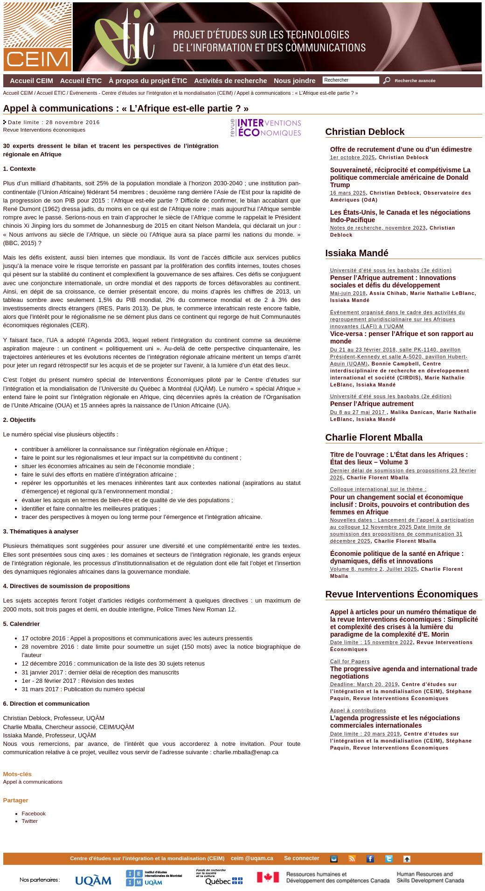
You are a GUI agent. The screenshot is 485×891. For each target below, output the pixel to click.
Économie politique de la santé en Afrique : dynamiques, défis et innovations (397, 557)
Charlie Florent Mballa (374, 437)
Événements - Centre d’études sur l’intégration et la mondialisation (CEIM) (151, 93)
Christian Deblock (365, 131)
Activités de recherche (230, 80)
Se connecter (301, 858)
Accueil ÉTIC (81, 80)
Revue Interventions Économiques (402, 594)
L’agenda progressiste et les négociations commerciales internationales (395, 721)
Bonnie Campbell (395, 363)
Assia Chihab (387, 293)
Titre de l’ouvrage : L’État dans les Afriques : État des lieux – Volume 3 (399, 458)
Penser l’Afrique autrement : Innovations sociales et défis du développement (393, 281)
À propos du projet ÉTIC (148, 80)
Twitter (30, 821)
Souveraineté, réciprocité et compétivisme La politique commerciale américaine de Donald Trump (400, 177)
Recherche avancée (415, 80)
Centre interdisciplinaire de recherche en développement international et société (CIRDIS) (399, 370)
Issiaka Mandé (357, 253)
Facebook (34, 813)
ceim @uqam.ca (252, 858)
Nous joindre (295, 80)
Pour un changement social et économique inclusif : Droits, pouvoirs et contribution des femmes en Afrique (400, 504)
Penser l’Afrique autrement (372, 403)
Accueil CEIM (31, 80)
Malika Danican (411, 412)
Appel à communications (32, 782)
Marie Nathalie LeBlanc (442, 293)
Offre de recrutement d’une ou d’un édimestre (401, 149)
